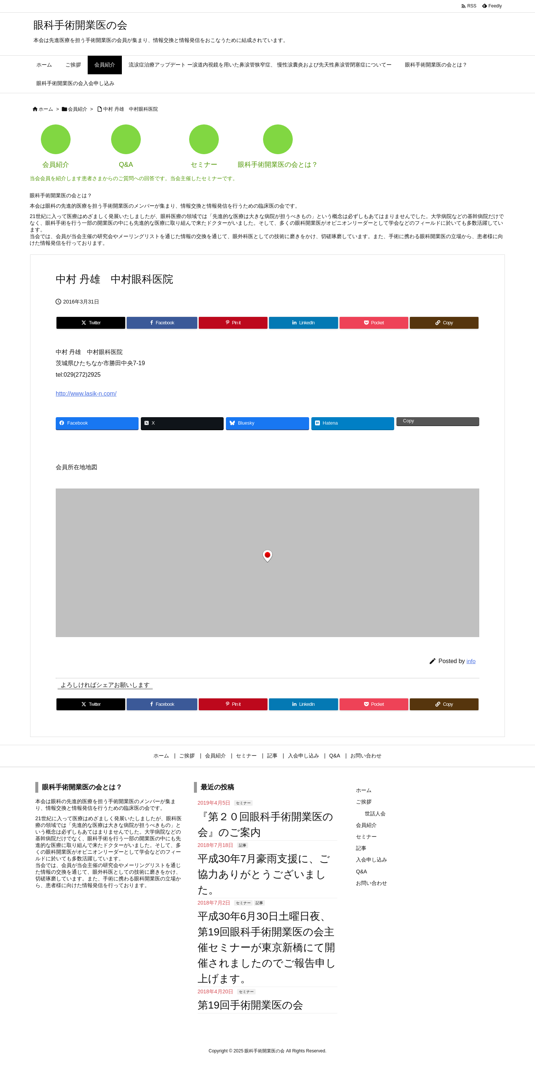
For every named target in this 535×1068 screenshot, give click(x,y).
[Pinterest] (233, 323)
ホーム (46, 109)
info (471, 661)
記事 (242, 845)
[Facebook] (162, 323)
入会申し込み (371, 860)
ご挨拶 (364, 802)
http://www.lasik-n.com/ (86, 393)
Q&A (361, 871)
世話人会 (375, 814)
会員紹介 (77, 109)
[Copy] (444, 323)
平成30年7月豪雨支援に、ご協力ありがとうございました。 (264, 874)
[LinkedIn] (303, 323)
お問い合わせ (371, 883)
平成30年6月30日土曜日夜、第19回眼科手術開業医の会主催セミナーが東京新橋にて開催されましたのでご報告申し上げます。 (267, 947)
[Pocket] (374, 323)
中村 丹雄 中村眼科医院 (130, 109)
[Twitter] (90, 323)
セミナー (243, 803)
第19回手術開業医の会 (250, 1005)
